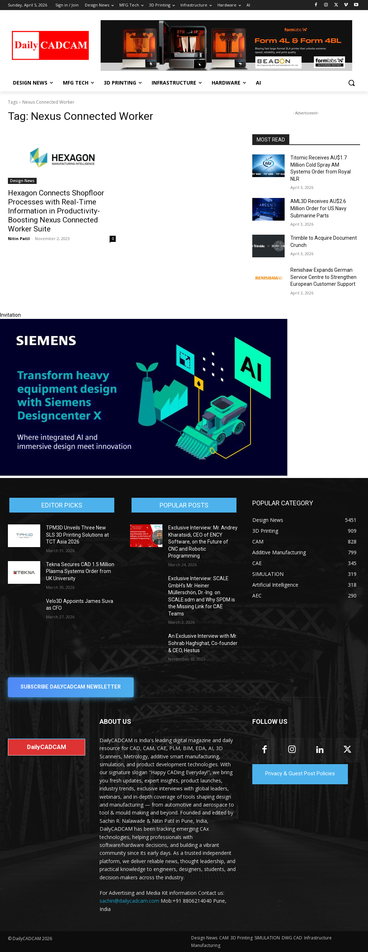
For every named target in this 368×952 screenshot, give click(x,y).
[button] (351, 82)
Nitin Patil (19, 238)
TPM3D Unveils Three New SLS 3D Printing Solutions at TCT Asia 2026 (77, 535)
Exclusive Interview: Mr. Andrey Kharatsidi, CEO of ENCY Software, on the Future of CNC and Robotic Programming (203, 542)
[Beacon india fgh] (226, 45)
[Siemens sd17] (144, 474)
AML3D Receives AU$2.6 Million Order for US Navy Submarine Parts (318, 208)
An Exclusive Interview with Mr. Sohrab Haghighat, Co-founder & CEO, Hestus (203, 643)
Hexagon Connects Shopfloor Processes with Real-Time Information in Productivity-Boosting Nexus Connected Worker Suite (56, 211)
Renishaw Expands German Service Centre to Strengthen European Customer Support (323, 277)
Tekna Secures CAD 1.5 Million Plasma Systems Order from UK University (80, 571)
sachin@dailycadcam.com (129, 901)
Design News (22, 180)
